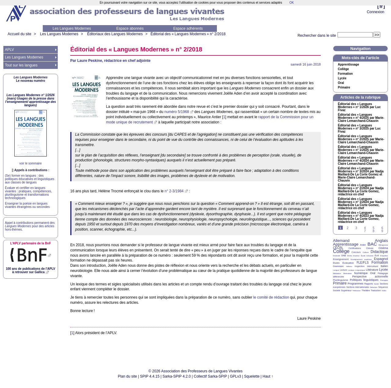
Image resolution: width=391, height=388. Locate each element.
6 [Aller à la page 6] (382, 228)
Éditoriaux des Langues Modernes (115, 34)
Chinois (369, 248)
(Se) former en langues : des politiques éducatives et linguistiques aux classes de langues (29, 179)
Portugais (384, 280)
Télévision (357, 291)
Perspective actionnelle (370, 276)
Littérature (372, 269)
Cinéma (383, 248)
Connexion (375, 12)
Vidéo (384, 291)
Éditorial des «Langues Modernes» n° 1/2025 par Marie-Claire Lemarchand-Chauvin (361, 150)
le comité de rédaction (271, 297)
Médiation (337, 273)
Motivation (347, 273)
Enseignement (341, 259)
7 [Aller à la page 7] (365, 231)
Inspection (359, 266)
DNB (344, 255)
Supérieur (346, 290)
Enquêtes (384, 256)
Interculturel (372, 266)
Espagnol (381, 259)
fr (381, 6)
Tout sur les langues (21, 65)
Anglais (381, 240)
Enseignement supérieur (361, 259)
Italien (384, 266)
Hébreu (349, 266)
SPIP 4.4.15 (149, 376)
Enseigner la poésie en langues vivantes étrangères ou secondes (27, 205)
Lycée (342, 78)
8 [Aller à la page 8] (374, 231)
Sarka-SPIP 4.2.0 (177, 376)
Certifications (355, 248)
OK (291, 2)
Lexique (351, 270)
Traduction (376, 290)
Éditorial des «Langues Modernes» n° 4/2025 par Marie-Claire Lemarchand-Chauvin (361, 117)
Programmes (356, 283)
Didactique (379, 252)
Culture (365, 252)
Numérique (360, 273)
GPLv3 (235, 376)
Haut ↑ (268, 376)
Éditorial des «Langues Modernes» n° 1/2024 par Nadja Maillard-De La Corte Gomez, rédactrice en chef (361, 204)
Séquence (383, 287)
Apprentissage (348, 64)
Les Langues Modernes (72, 28)
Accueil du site (19, 34)
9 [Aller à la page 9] (382, 231)
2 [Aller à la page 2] (348, 228)
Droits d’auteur (353, 256)
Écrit (377, 255)
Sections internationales (357, 287)
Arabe (363, 245)
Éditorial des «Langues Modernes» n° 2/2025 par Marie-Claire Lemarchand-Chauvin (361, 139)
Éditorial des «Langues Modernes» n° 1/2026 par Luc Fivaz (359, 107)
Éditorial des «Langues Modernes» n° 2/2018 (188, 34)
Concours (356, 252)
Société (336, 290)
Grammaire (338, 266)
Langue (336, 270)
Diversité (336, 256)
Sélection (374, 287)
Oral (341, 83)
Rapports (368, 284)
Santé (376, 284)
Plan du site (127, 376)
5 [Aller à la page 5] (374, 228)
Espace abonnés (130, 28)
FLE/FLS (362, 262)
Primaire (344, 87)
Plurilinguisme (340, 280)
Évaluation (348, 263)
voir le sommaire (30, 163)
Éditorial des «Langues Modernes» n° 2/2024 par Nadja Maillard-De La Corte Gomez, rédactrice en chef (361, 190)
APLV (9, 49)
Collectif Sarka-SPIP (210, 376)
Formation (345, 73)
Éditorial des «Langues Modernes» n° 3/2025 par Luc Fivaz (359, 128)
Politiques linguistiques (364, 279)
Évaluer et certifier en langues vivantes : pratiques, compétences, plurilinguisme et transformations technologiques (28, 193)
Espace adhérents (188, 28)
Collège (343, 69)
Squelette (252, 376)
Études (336, 263)
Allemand (341, 240)
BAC (372, 244)
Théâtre (365, 290)
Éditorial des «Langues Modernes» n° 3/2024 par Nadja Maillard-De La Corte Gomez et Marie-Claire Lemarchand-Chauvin (361, 174)
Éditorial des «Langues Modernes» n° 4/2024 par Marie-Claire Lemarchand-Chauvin (361, 160)
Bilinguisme (383, 245)
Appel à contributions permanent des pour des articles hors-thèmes (30, 226)
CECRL (338, 248)
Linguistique (360, 270)
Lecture (343, 270)
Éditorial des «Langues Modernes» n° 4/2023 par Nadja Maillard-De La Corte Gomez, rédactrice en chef (361, 217)
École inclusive (367, 256)
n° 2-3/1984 (174, 191)
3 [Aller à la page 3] (356, 228)
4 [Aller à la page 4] (365, 228)
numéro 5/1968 (176, 112)
